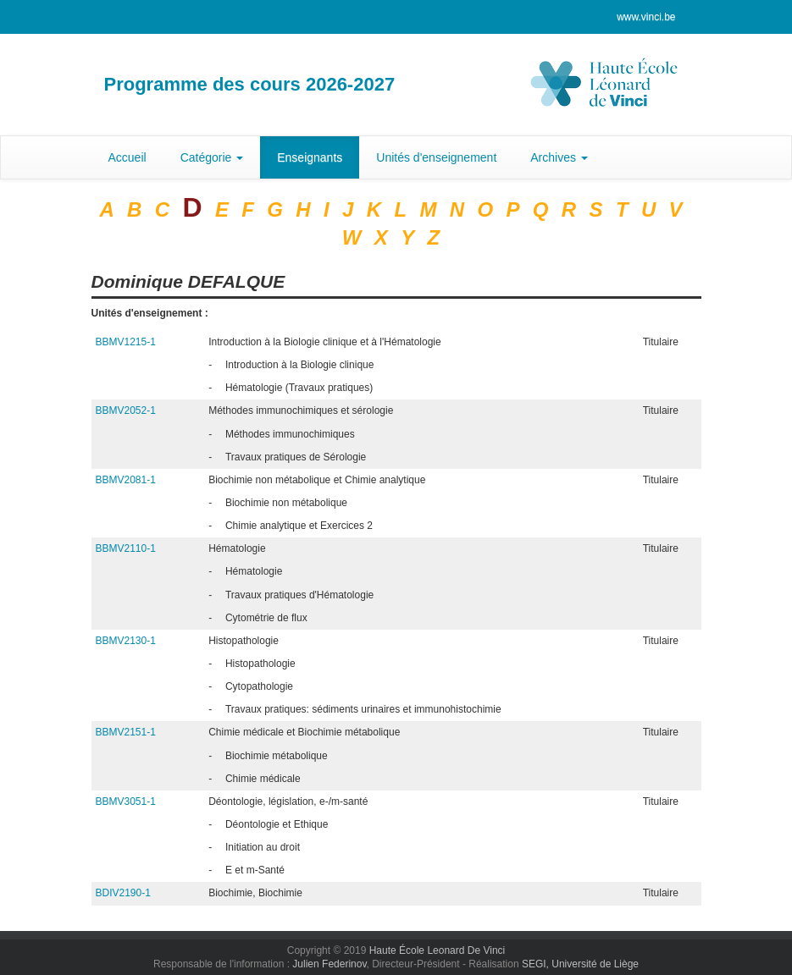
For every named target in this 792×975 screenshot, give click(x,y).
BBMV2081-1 (126, 480)
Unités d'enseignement (436, 157)
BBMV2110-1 (126, 548)
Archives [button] (559, 157)
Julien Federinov (329, 964)
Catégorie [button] (212, 157)
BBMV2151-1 (126, 732)
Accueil (127, 157)
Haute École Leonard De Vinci (437, 950)
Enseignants (309, 157)
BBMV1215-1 (126, 342)
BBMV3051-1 (126, 801)
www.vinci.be (646, 17)
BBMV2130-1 (126, 641)
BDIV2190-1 (123, 893)
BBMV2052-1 (126, 410)
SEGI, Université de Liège (580, 964)
